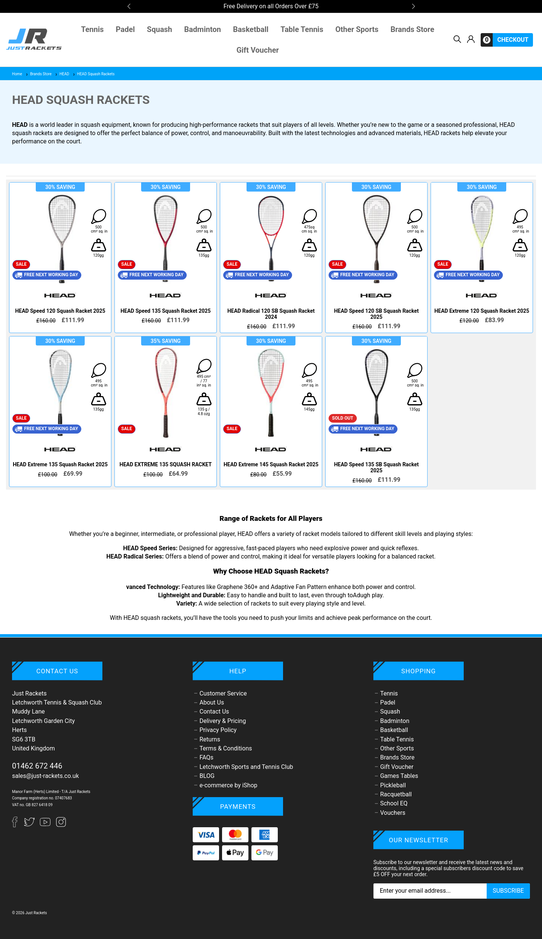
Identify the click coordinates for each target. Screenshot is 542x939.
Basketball (250, 29)
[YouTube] (46, 825)
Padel (125, 29)
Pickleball (393, 785)
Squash (159, 29)
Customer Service (223, 693)
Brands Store (412, 29)
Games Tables (399, 775)
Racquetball (396, 794)
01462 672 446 (37, 765)
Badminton (202, 29)
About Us (211, 702)
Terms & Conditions (225, 748)
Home (17, 74)
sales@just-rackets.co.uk (45, 775)
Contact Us (214, 711)
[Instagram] (61, 825)
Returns (209, 739)
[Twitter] (30, 825)
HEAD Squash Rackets (93, 74)
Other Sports (357, 29)
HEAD (62, 74)
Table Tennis (301, 29)
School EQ (394, 803)
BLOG (207, 775)
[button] (128, 6)
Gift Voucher (257, 50)
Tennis (92, 29)
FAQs (206, 757)
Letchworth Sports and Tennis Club (246, 766)
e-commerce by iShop (228, 785)
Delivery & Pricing (222, 720)
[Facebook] (18, 825)
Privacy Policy (218, 730)
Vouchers (392, 812)
